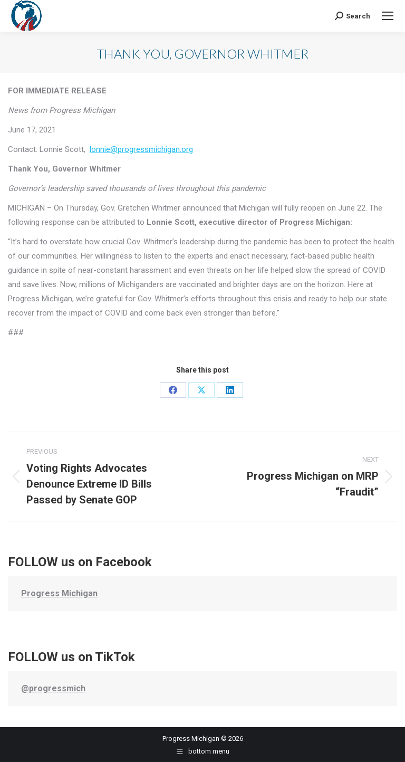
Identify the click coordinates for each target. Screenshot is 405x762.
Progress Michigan (59, 593)
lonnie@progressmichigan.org (141, 149)
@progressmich (53, 688)
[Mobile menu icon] (387, 16)
